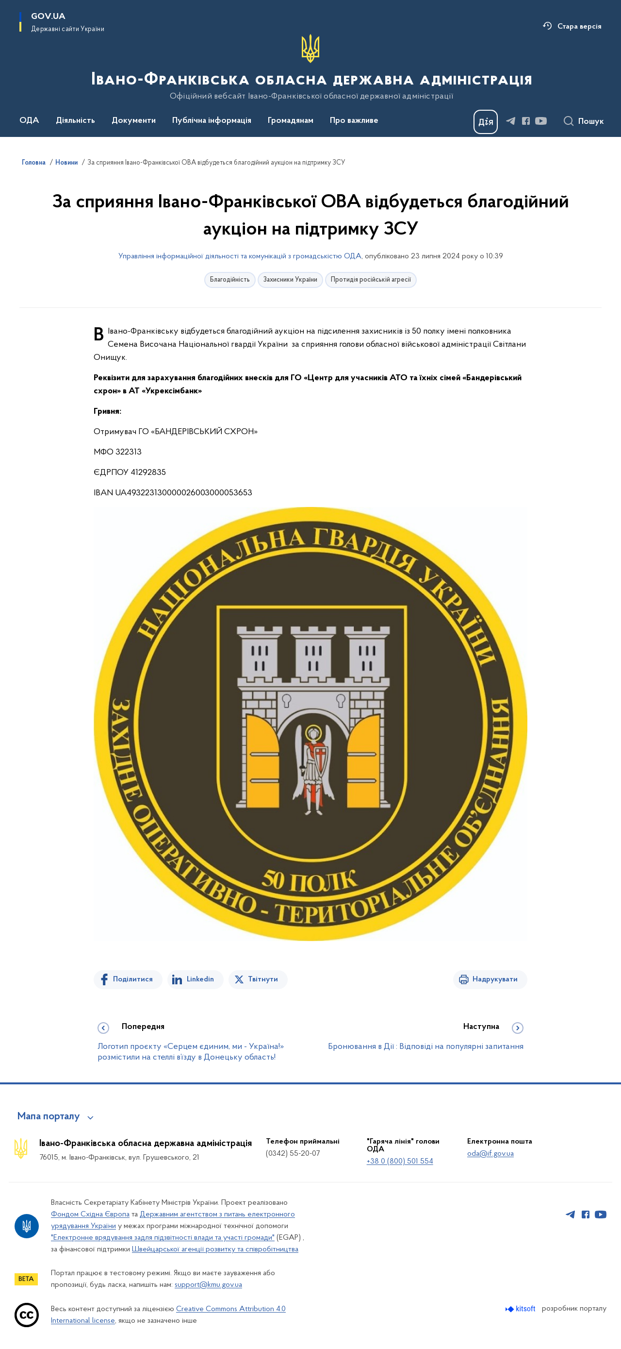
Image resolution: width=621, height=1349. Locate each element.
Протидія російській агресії (371, 280)
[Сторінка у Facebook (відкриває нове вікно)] (526, 121)
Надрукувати (495, 979)
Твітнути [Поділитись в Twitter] (263, 979)
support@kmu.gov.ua (208, 1285)
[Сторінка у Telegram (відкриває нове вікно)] (511, 121)
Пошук (591, 122)
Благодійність (230, 280)
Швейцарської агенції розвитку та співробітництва (215, 1249)
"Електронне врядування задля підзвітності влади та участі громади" (163, 1238)
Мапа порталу (48, 1117)
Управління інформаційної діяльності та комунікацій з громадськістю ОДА (239, 256)
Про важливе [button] (354, 121)
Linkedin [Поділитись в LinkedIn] (200, 979)
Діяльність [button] (75, 121)
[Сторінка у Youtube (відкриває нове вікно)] (541, 121)
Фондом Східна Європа (90, 1214)
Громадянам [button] (290, 121)
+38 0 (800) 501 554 (400, 1161)
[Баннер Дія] (486, 122)
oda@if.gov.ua (490, 1154)
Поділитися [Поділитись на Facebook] (133, 979)
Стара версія (579, 27)
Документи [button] (134, 121)
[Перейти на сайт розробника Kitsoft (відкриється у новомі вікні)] (521, 1309)
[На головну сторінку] (311, 67)
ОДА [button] (29, 121)
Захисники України (290, 280)
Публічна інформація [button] (211, 121)
